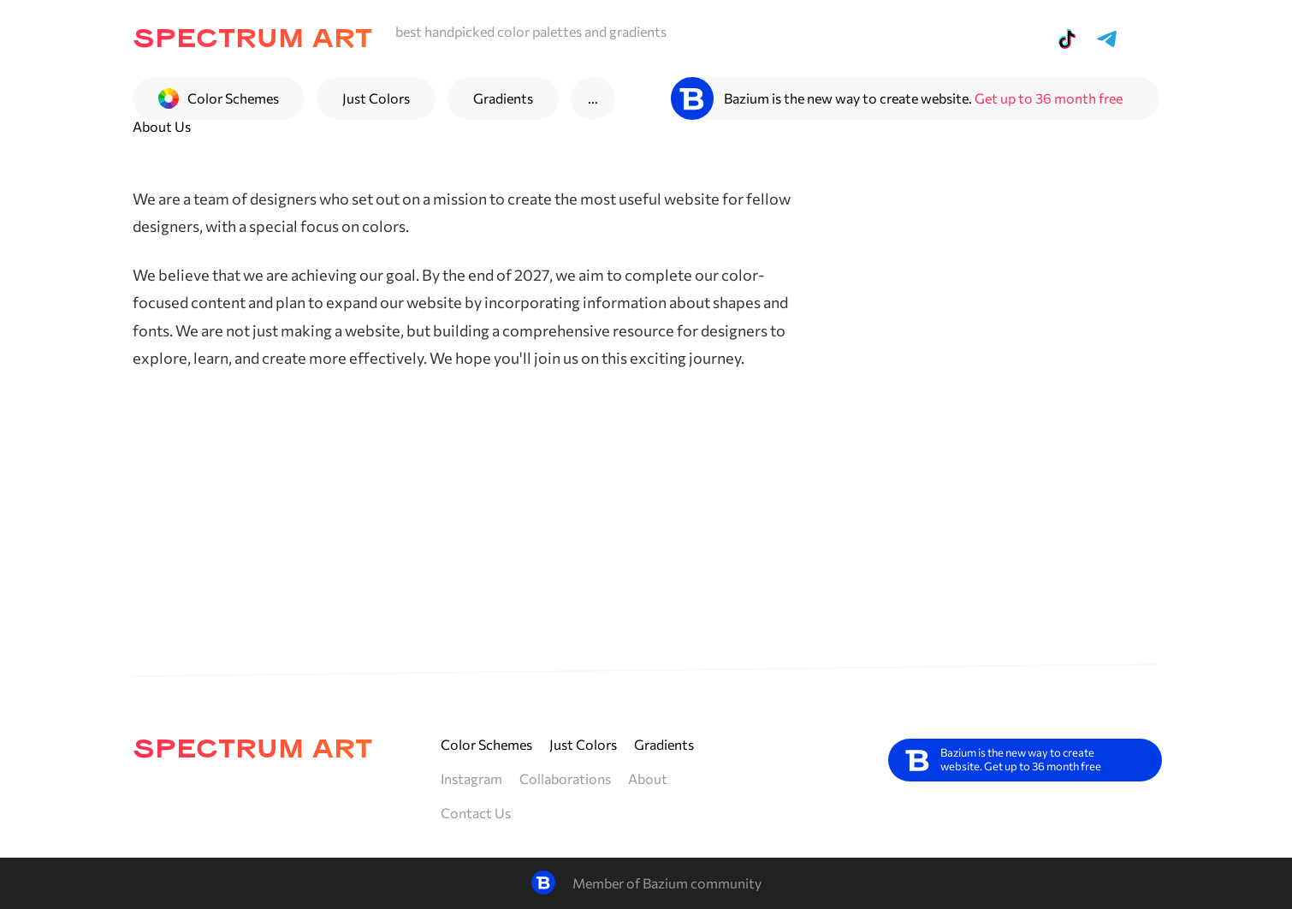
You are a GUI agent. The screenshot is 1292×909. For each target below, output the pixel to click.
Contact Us (476, 813)
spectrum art (252, 38)
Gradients (503, 98)
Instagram (471, 778)
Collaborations (565, 778)
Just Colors (376, 98)
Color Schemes (486, 744)
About (647, 778)
